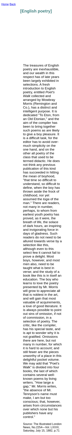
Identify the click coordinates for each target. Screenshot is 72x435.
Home (5, 4)
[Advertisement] (48, 40)
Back (13, 4)
